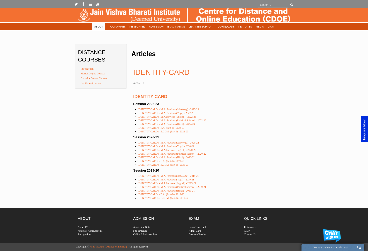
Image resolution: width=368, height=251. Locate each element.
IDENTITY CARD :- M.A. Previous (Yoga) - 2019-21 (166, 179)
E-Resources (250, 238)
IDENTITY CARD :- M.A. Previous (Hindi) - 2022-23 (166, 124)
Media (260, 26)
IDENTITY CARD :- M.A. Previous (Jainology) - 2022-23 (168, 109)
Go (291, 4)
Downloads (226, 26)
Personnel (137, 26)
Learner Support (201, 26)
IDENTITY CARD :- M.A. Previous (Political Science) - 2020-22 (172, 153)
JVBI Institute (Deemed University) (108, 246)
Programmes (116, 26)
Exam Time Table (198, 238)
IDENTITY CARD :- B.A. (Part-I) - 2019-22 (161, 194)
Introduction (87, 68)
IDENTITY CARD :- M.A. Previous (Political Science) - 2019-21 (172, 187)
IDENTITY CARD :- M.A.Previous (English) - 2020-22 (167, 150)
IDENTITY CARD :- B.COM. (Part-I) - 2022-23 (163, 131)
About (98, 26)
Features (245, 26)
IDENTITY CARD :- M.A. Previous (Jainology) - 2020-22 (168, 142)
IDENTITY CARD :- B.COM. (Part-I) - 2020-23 (163, 164)
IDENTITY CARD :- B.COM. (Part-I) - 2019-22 (163, 198)
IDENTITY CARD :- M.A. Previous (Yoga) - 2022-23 (166, 113)
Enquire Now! (364, 129)
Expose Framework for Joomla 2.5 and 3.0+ (184, 16)
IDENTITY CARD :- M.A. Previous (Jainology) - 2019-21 (168, 176)
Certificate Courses (91, 83)
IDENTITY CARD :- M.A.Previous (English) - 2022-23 (167, 116)
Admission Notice (142, 238)
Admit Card (195, 241)
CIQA (271, 26)
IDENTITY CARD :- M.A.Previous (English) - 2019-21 (167, 183)
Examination (176, 26)
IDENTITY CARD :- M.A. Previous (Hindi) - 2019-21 (166, 190)
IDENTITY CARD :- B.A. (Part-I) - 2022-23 (161, 128)
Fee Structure (140, 241)
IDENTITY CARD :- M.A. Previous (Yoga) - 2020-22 (166, 146)
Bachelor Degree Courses (94, 78)
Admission (156, 26)
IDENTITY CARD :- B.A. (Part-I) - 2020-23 (161, 161)
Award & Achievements (90, 241)
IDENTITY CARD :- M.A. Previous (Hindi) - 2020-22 (166, 157)
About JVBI (84, 238)
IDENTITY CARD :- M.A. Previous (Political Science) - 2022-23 (172, 120)
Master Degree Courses (93, 73)
